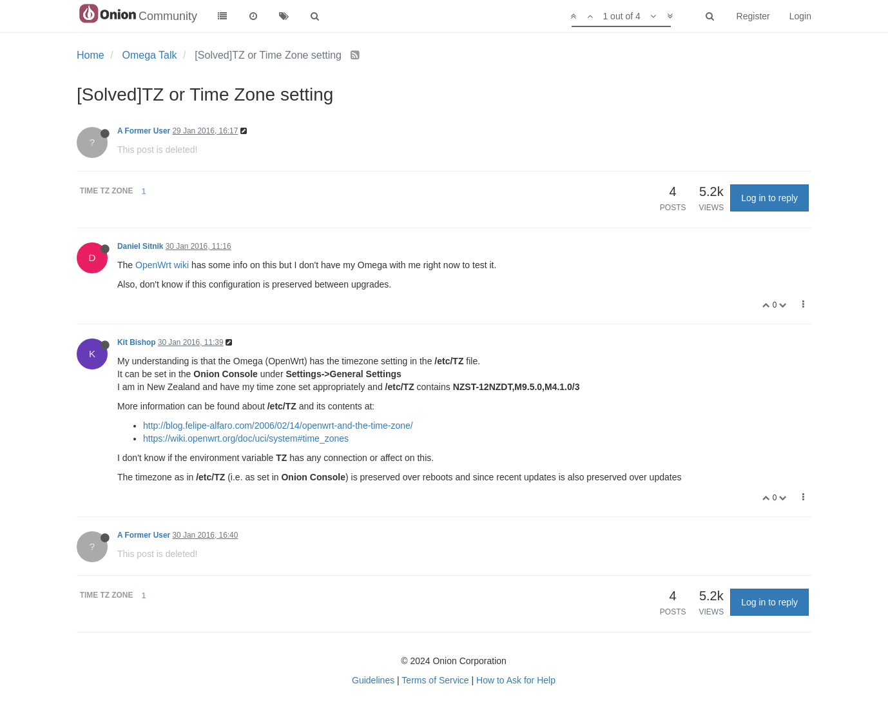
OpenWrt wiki (162, 265)
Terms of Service (434, 680)
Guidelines (373, 680)
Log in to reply (769, 198)
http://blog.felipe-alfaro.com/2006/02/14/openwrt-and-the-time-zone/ (278, 425)
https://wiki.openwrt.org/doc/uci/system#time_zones (246, 438)
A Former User (143, 130)
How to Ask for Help (515, 680)
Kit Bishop (136, 342)
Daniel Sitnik (140, 246)
